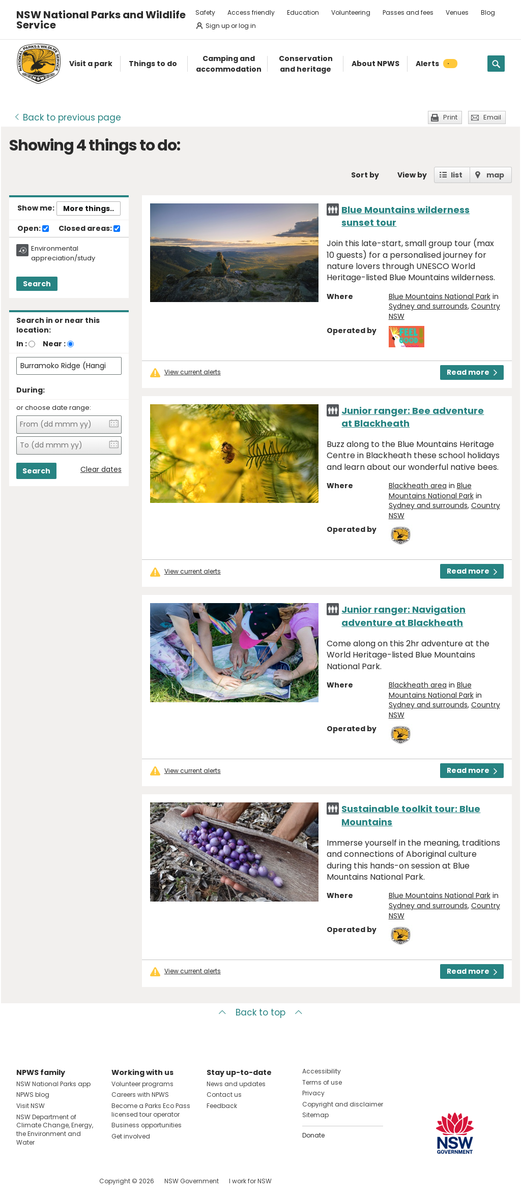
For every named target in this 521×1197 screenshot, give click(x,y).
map (495, 175)
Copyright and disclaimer (342, 1104)
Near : (54, 344)
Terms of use (322, 1082)
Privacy (313, 1093)
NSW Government (191, 1181)
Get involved (130, 1136)
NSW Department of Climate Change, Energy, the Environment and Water (54, 1130)
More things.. (88, 208)
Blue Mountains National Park (439, 296)
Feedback (222, 1105)
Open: (33, 228)
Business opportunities (146, 1125)
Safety (205, 12)
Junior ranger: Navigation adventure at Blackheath (403, 616)
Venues (457, 12)
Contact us (224, 1094)
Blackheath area (418, 486)
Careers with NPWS (140, 1094)
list (456, 175)
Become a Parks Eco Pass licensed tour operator (150, 1110)
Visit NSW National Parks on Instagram (47, 1181)
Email (492, 117)
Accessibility (321, 1071)
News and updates (236, 1084)
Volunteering (350, 12)
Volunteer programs (142, 1084)
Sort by (365, 175)
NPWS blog (32, 1094)
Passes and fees (408, 12)
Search (37, 284)
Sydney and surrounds (428, 306)
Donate (313, 1135)
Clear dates (101, 469)
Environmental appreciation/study (63, 253)
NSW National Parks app (53, 1084)
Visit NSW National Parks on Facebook (25, 1181)
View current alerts (192, 372)
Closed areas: (89, 228)
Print (450, 117)
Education (303, 12)
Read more (472, 372)
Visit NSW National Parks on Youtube (69, 1181)
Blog (488, 12)
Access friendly (251, 12)
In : (21, 344)
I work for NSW (250, 1181)
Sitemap (315, 1115)
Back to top (260, 1012)
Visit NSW (30, 1105)
